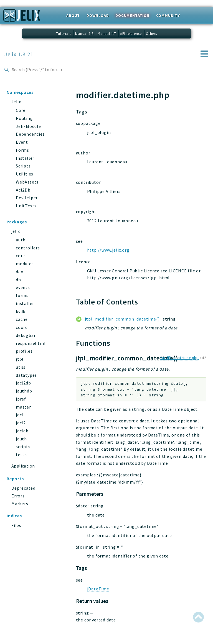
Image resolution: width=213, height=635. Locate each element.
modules (25, 263)
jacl (19, 414)
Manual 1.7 (107, 33)
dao (19, 271)
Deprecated (23, 488)
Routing (24, 118)
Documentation (132, 15)
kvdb (21, 311)
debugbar (26, 335)
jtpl (20, 359)
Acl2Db (23, 190)
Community (168, 15)
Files (16, 525)
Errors (18, 496)
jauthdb (24, 391)
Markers (19, 503)
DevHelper (27, 197)
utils (21, 367)
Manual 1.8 (84, 33)
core (20, 255)
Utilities (24, 174)
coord (22, 327)
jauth (21, 439)
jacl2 (21, 422)
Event (22, 142)
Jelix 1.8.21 (18, 54)
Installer (25, 158)
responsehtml (31, 343)
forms (22, 295)
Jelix (16, 101)
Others (151, 33)
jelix (15, 231)
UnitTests (26, 205)
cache (22, 319)
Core (21, 110)
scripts (23, 446)
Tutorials (63, 33)
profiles (24, 351)
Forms (22, 150)
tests (21, 454)
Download (98, 15)
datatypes (26, 375)
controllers (28, 248)
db (18, 279)
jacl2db (23, 383)
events (23, 287)
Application (23, 466)
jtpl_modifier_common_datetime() (122, 319)
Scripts (23, 166)
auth (21, 239)
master (23, 407)
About (73, 15)
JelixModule (28, 126)
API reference (131, 33)
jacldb (22, 430)
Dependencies (30, 134)
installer (25, 303)
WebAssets (27, 182)
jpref (21, 399)
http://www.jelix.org (108, 250)
